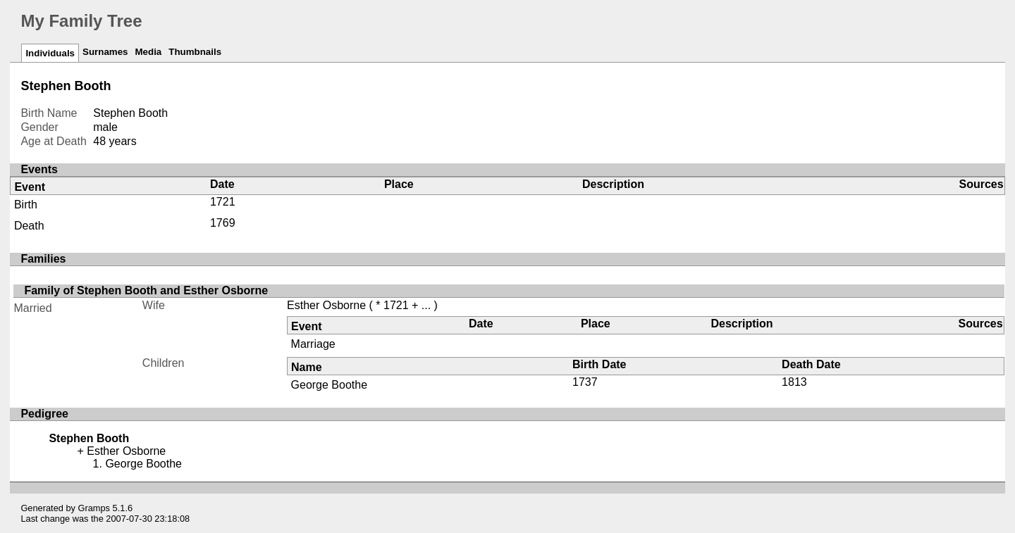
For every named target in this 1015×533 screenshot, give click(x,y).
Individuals (50, 53)
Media (148, 51)
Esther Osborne (326, 305)
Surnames (105, 51)
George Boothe (329, 385)
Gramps (94, 508)
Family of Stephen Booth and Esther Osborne (146, 290)
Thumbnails (194, 51)
